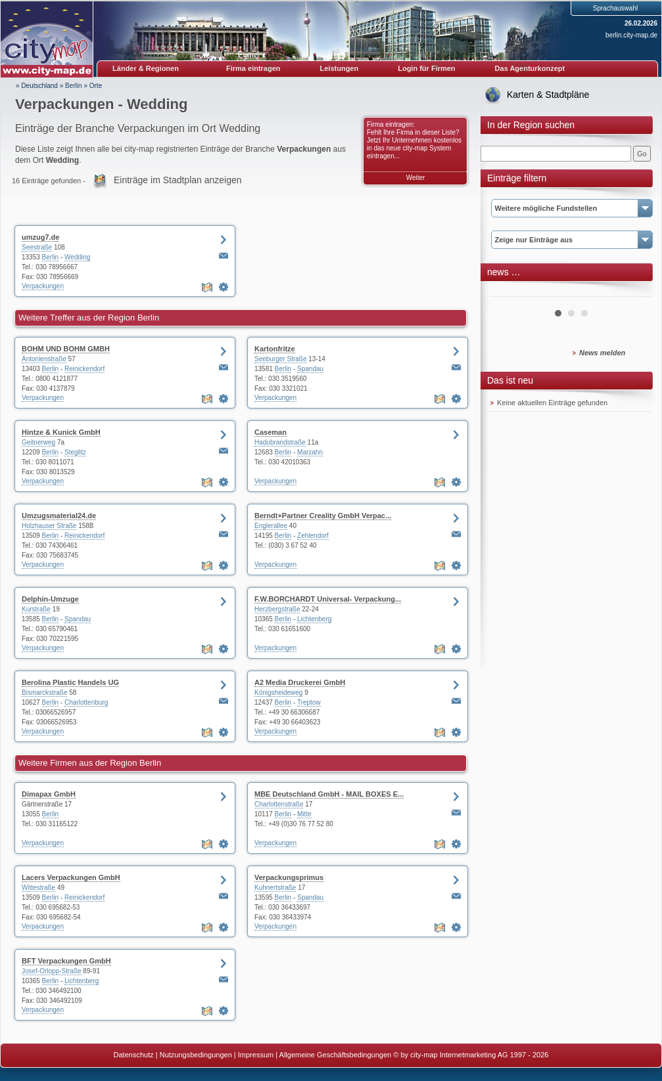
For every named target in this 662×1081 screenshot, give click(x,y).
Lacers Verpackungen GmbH (71, 877)
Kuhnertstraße (275, 887)
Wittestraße (38, 887)
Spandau (310, 368)
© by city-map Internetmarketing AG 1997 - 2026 (470, 1055)
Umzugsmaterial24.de (59, 515)
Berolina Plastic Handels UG (70, 682)
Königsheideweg (278, 692)
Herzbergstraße (277, 609)
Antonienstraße (44, 359)
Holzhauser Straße (49, 525)
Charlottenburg (86, 702)
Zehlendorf (313, 535)
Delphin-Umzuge (50, 599)
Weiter (415, 177)
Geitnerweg (38, 442)
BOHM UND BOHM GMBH (66, 349)
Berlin (73, 85)
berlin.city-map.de (631, 35)
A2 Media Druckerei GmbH (299, 682)
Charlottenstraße (278, 804)
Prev (507, 291)
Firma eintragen (253, 68)
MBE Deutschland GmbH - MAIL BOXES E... (329, 794)
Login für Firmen (426, 68)
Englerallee (270, 525)
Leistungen (339, 68)
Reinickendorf (84, 368)
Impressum (255, 1055)
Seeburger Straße (280, 359)
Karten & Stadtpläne (548, 94)
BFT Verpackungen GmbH (66, 961)
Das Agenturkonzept (530, 68)
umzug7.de (40, 237)
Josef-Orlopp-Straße (52, 971)
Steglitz (75, 452)
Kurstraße (36, 609)
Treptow (309, 702)
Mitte (304, 814)
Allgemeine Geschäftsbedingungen (335, 1055)
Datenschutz (134, 1055)
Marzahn (310, 452)
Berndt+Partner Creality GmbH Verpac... (322, 515)
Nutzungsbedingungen (196, 1055)
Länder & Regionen (145, 68)
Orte (95, 85)
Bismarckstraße (44, 692)
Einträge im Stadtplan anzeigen (178, 180)
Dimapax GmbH (49, 794)
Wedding (77, 257)
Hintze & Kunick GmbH (61, 432)
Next (634, 291)
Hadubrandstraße (280, 442)
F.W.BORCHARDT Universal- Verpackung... (327, 599)
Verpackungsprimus (288, 877)
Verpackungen (43, 286)
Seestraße (37, 247)
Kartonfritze (274, 349)
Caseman (270, 432)
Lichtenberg (314, 619)
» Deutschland (37, 85)
